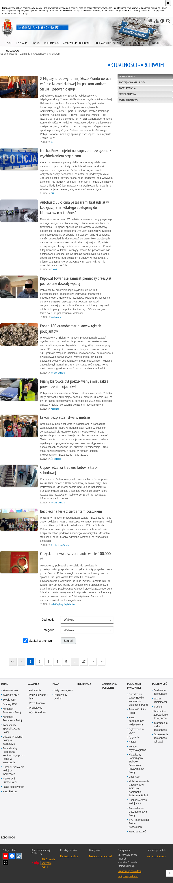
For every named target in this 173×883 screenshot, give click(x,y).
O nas (4, 683)
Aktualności (39, 53)
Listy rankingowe (63, 689)
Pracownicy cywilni (60, 696)
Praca (56, 683)
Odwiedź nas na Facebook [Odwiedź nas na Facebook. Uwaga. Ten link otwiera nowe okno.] (12, 855)
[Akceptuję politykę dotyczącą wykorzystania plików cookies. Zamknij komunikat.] (168, 3)
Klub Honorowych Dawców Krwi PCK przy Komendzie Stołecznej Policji (139, 787)
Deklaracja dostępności (100, 855)
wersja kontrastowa (156, 855)
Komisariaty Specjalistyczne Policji (11, 728)
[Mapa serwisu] (156, 21)
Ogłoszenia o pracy (136, 730)
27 (82, 660)
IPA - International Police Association (139, 823)
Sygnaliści (134, 736)
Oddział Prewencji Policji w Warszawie (13, 740)
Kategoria (48, 629)
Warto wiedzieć (137, 830)
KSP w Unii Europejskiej (9, 780)
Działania (24, 53)
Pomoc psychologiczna (137, 747)
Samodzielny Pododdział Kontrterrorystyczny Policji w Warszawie (14, 754)
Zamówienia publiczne (109, 685)
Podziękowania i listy (132, 82)
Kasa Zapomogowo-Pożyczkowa (137, 720)
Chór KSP (134, 776)
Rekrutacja (84, 683)
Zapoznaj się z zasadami (129, 870)
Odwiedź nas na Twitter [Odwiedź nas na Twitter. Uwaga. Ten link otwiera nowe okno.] (5, 862)
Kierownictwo (10, 689)
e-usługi (158, 705)
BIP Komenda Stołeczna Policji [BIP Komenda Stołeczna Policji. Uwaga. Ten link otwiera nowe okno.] (48, 862)
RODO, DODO (8, 837)
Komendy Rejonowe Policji (12, 710)
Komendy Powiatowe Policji (12, 718)
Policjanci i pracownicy (134, 685)
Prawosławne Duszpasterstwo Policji (138, 811)
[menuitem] (8, 42)
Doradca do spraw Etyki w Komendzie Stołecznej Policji (138, 699)
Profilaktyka (127, 94)
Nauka (132, 741)
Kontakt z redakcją (69, 855)
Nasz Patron (10, 790)
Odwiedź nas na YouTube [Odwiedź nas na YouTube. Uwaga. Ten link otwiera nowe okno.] (5, 855)
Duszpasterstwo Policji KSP (138, 801)
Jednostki (48, 619)
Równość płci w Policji (137, 710)
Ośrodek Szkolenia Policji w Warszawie (13, 770)
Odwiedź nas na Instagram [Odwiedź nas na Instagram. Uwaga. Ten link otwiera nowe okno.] (19, 855)
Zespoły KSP (10, 703)
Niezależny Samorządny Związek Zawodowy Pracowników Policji (136, 762)
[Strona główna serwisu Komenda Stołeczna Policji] (150, 21)
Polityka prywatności (128, 875)
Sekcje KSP (9, 698)
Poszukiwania (127, 88)
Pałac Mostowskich (13, 786)
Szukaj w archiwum (41, 640)
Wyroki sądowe (128, 99)
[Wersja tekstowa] (162, 21)
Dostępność (159, 683)
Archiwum (54, 53)
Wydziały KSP (11, 694)
